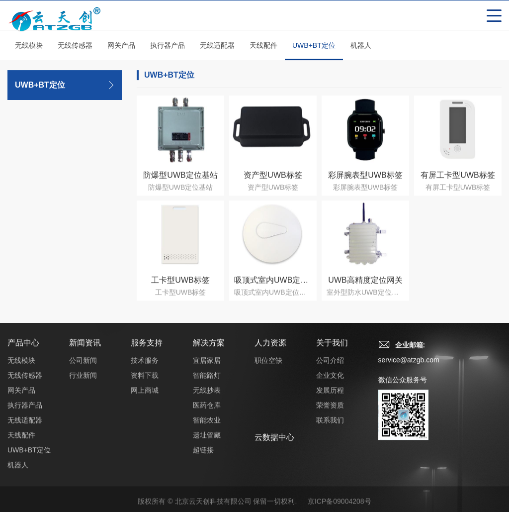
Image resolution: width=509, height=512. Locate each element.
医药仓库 (207, 413)
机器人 (360, 47)
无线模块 (29, 47)
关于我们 (332, 350)
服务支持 (147, 350)
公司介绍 (330, 368)
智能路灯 (207, 383)
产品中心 (23, 350)
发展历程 (330, 398)
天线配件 (263, 47)
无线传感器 (75, 47)
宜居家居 (207, 368)
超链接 (203, 458)
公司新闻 (83, 368)
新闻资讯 (85, 350)
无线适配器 (217, 47)
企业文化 (330, 383)
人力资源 (270, 350)
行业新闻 (83, 383)
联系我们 (330, 428)
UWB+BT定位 (314, 52)
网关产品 (121, 47)
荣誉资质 (330, 413)
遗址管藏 (207, 443)
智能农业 (207, 428)
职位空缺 (268, 368)
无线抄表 (207, 398)
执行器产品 (167, 47)
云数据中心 (274, 445)
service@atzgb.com (408, 368)
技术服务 (145, 368)
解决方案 (209, 350)
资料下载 (145, 383)
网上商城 (145, 398)
